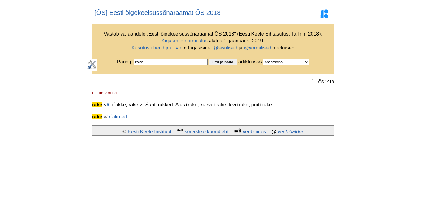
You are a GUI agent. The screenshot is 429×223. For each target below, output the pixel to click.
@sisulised (225, 47)
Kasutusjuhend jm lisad (157, 47)
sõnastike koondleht (206, 131)
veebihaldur (290, 131)
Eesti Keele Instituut (149, 131)
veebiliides (254, 131)
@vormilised (257, 47)
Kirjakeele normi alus (184, 40)
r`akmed (118, 116)
